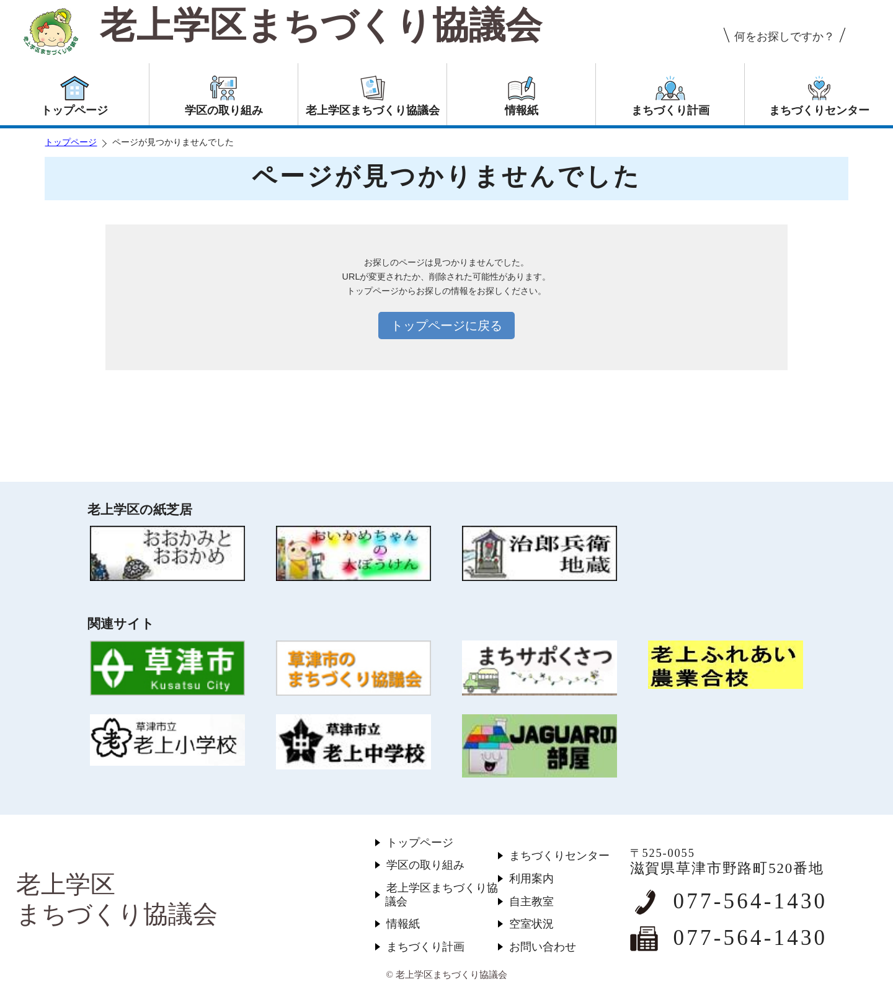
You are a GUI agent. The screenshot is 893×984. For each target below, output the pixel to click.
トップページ (71, 142)
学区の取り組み (425, 865)
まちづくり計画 (425, 947)
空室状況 (531, 924)
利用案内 (531, 878)
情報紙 (403, 924)
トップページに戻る (446, 325)
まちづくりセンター (559, 855)
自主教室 (531, 901)
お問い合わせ (542, 947)
